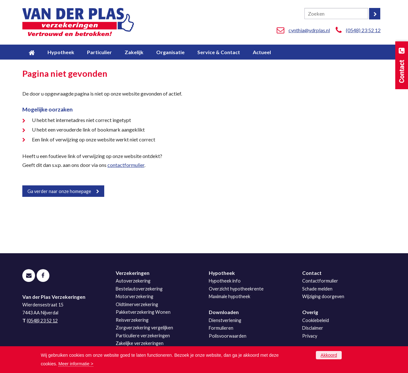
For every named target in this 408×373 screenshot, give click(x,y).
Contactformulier (320, 280)
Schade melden (317, 288)
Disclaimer (312, 328)
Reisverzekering (132, 320)
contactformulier (125, 165)
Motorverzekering (134, 296)
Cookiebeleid (315, 320)
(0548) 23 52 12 (363, 30)
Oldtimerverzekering (137, 304)
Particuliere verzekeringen (143, 335)
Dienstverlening (225, 320)
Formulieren (221, 328)
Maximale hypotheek (229, 296)
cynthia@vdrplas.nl (309, 30)
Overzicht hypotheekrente (236, 288)
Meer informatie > (75, 363)
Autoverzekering (133, 280)
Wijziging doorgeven (323, 296)
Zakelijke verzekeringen (140, 343)
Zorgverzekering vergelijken (144, 327)
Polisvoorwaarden (227, 336)
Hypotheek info (225, 280)
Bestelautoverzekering (139, 288)
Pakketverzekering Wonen (143, 312)
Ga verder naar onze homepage (59, 191)
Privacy (309, 336)
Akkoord (329, 355)
